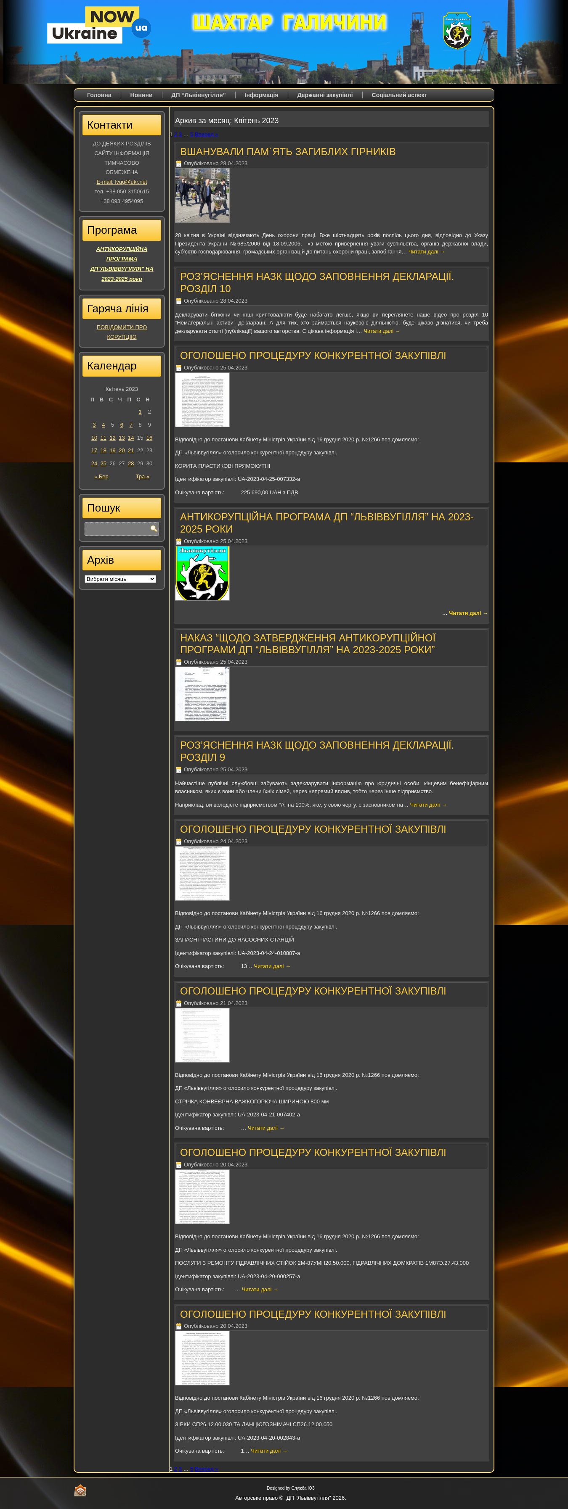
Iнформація (262, 95)
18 (103, 450)
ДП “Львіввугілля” (199, 95)
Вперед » (206, 134)
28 (131, 463)
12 (112, 438)
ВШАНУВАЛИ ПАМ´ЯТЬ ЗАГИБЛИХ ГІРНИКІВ (288, 151)
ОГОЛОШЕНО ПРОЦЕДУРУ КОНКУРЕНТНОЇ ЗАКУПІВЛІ (313, 355)
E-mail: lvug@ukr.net (121, 182)
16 (149, 438)
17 (94, 450)
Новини (141, 95)
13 (122, 438)
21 (131, 450)
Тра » (142, 476)
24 (94, 463)
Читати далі (427, 251)
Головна (99, 95)
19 (112, 450)
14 (131, 438)
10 (94, 438)
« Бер (101, 476)
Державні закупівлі (325, 95)
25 (103, 463)
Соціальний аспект (399, 95)
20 (122, 450)
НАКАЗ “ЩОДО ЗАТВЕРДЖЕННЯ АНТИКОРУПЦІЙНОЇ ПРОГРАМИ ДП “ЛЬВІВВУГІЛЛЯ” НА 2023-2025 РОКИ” (307, 644)
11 (103, 438)
